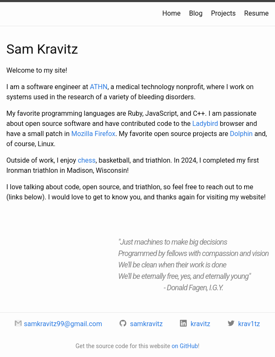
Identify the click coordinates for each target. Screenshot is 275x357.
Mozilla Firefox (93, 134)
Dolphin (241, 134)
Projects (223, 13)
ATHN (99, 87)
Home (171, 13)
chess (86, 160)
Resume (256, 13)
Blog (195, 13)
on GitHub (185, 346)
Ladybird (205, 124)
